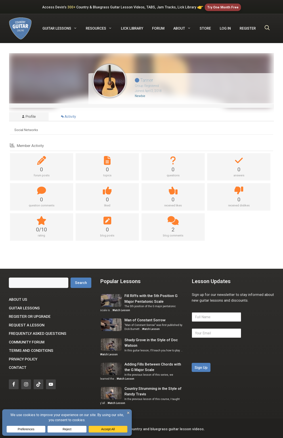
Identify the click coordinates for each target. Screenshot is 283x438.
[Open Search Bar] (267, 26)
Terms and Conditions (31, 349)
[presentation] (225, 358)
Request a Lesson (26, 323)
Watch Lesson (121, 308)
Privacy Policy (23, 357)
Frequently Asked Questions (37, 331)
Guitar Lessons (24, 306)
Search (81, 281)
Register (248, 27)
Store (205, 27)
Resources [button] (101, 26)
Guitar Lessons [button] (61, 26)
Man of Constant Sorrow (145, 318)
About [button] (184, 26)
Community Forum (26, 340)
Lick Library (132, 27)
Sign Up (201, 366)
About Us (18, 297)
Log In (225, 27)
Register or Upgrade (30, 314)
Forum (158, 27)
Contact (18, 366)
